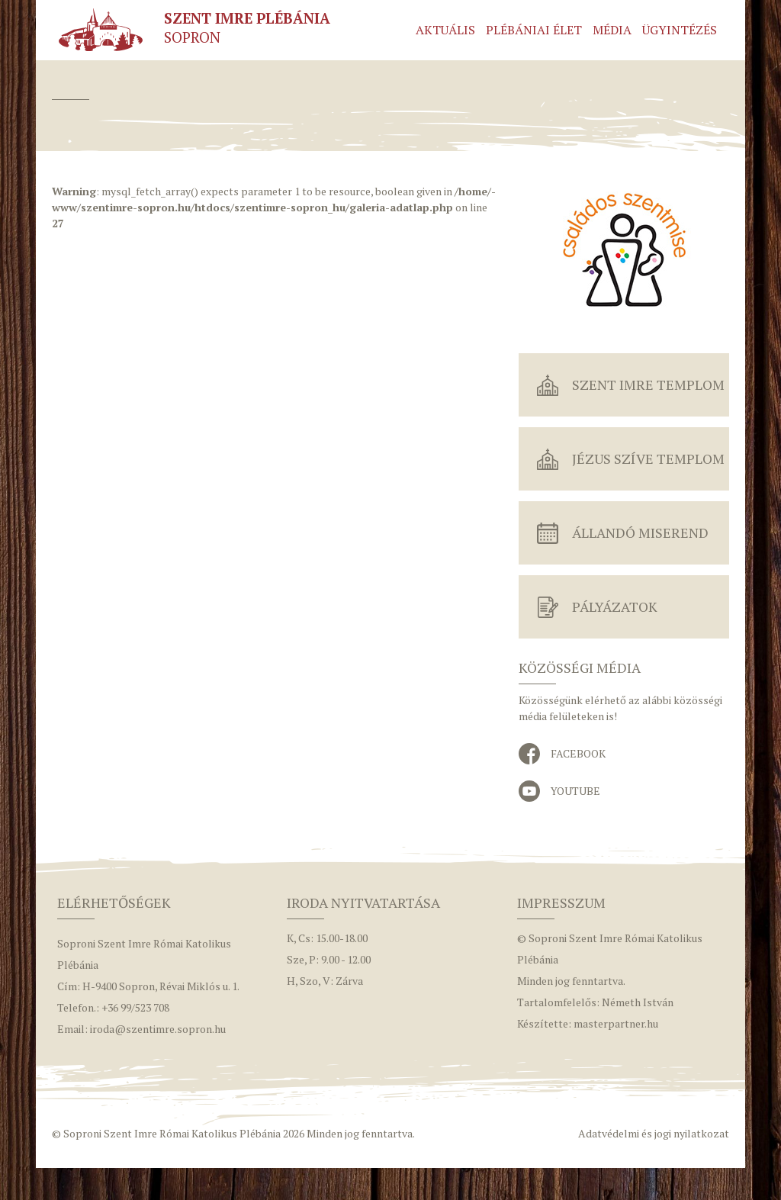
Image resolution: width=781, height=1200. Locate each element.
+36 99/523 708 (135, 1007)
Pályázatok (614, 606)
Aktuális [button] (445, 29)
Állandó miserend (640, 532)
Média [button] (612, 29)
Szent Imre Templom (648, 384)
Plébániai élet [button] (534, 29)
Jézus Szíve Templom (648, 458)
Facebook (578, 753)
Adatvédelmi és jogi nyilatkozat (653, 1133)
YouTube (575, 790)
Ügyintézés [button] (679, 29)
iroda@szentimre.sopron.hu (158, 1028)
